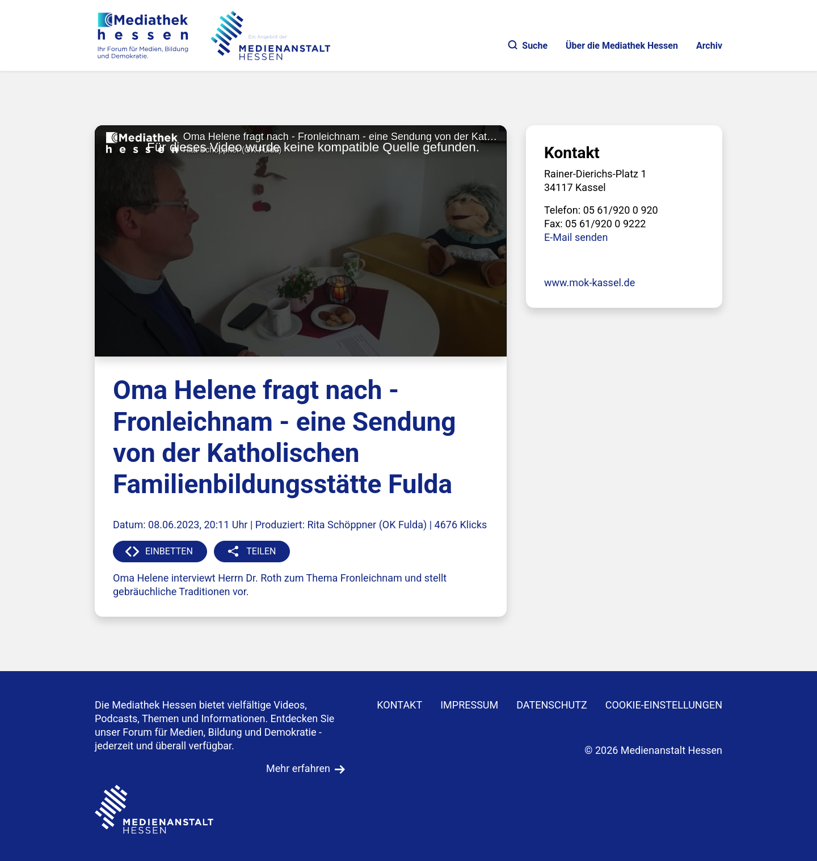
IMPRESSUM (469, 705)
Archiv (709, 45)
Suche (528, 45)
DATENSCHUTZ (551, 705)
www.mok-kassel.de (589, 283)
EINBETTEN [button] (169, 551)
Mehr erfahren (298, 768)
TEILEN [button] (261, 551)
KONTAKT (399, 705)
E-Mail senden (576, 237)
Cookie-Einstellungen (663, 705)
